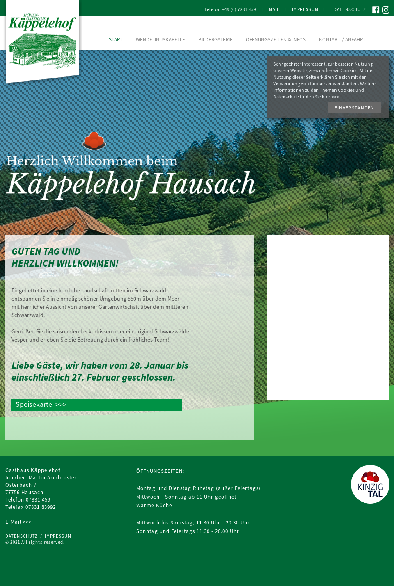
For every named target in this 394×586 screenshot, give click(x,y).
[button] (354, 107)
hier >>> (330, 96)
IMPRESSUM (58, 536)
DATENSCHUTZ (22, 536)
